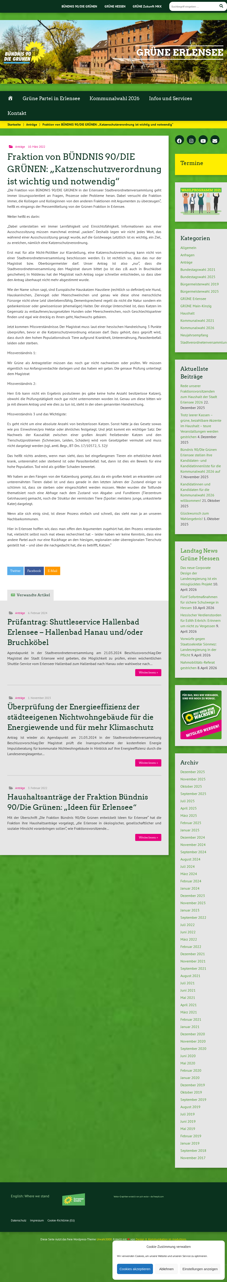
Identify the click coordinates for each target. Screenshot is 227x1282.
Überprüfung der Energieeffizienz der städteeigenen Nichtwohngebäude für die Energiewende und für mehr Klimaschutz (80, 717)
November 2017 (193, 1157)
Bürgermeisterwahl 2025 (199, 291)
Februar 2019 (190, 1136)
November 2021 (193, 961)
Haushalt (187, 313)
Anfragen (187, 255)
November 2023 (193, 903)
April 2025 (188, 808)
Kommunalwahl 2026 (115, 99)
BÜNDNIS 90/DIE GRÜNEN (79, 6)
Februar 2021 (190, 1019)
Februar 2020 (190, 1070)
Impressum (37, 1220)
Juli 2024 (187, 866)
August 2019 (190, 1106)
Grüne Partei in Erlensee (51, 99)
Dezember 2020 (192, 1034)
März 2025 (188, 815)
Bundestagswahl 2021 (197, 269)
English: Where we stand (30, 1196)
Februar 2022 (190, 946)
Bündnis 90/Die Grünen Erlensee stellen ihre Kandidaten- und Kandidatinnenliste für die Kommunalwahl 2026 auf (200, 460)
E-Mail (52, 571)
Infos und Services (170, 99)
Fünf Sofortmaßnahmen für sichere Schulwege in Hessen (199, 602)
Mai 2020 (187, 1063)
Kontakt (16, 113)
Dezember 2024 (192, 837)
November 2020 (193, 1041)
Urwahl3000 (104, 1239)
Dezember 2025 (192, 771)
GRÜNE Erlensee (179, 52)
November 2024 (193, 844)
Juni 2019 (188, 1121)
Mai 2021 (187, 997)
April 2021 (188, 1005)
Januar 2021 (190, 1026)
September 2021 (193, 968)
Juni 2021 (188, 990)
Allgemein (188, 247)
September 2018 (193, 1150)
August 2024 (190, 859)
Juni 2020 (188, 1056)
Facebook (34, 571)
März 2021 (188, 1012)
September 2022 (193, 917)
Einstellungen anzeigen (200, 1269)
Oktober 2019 (191, 1092)
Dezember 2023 (192, 895)
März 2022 (188, 939)
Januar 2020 (190, 1077)
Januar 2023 (190, 910)
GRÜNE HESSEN (115, 6)
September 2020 (193, 1048)
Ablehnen (166, 1269)
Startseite (14, 124)
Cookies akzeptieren (135, 1269)
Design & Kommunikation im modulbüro (161, 1239)
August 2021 (190, 975)
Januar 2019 (190, 1143)
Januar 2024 (190, 888)
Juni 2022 (188, 932)
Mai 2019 (187, 1128)
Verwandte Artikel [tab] (33, 595)
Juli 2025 (187, 801)
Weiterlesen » (148, 672)
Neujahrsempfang (194, 335)
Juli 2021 (187, 983)
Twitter (15, 571)
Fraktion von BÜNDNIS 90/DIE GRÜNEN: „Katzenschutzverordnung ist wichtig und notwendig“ (84, 169)
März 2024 (188, 873)
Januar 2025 (190, 830)
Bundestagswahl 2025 (197, 276)
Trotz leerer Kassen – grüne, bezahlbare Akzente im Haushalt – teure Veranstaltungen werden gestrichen (200, 426)
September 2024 (193, 852)
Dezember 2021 (192, 954)
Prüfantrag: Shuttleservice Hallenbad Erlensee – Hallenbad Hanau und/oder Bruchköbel (75, 632)
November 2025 (193, 779)
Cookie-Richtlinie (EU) (61, 1220)
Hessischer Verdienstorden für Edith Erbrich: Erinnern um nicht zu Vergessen (200, 620)
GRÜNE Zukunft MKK (147, 6)
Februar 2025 (190, 822)
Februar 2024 (190, 881)
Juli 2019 (187, 1114)
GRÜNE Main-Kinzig (196, 306)
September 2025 (193, 793)
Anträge (31, 124)
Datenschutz (18, 1220)
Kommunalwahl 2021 (197, 320)
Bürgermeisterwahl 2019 (199, 284)
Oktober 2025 (191, 786)
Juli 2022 (187, 924)
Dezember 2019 (192, 1085)
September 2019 (193, 1099)
